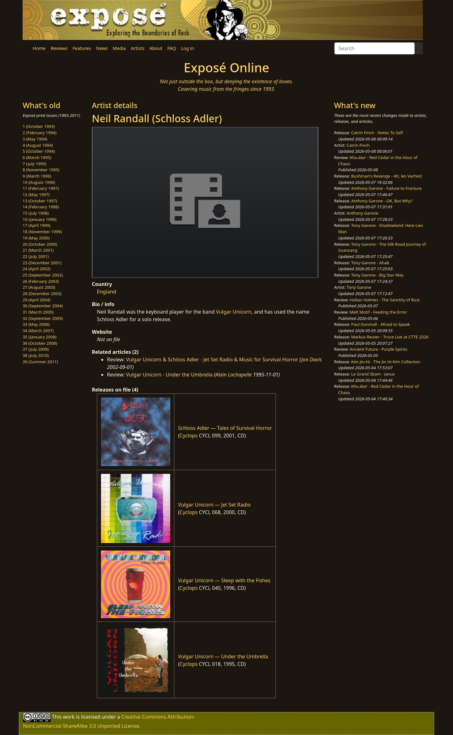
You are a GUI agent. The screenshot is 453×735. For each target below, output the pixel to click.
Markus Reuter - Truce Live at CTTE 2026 (389, 337)
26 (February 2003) (41, 281)
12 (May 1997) (36, 194)
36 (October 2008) (40, 343)
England (106, 291)
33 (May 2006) (36, 324)
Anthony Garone (362, 213)
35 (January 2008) (39, 337)
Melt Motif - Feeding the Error (378, 312)
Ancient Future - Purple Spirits (378, 349)
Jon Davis (311, 359)
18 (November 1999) (42, 231)
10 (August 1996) (39, 182)
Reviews (59, 48)
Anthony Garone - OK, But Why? (381, 201)
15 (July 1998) (36, 213)
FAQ (171, 48)
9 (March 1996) (37, 176)
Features (82, 48)
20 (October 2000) (40, 244)
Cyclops (189, 435)
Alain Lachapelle (233, 374)
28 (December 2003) (42, 293)
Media (119, 48)
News (102, 48)
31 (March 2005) (38, 312)
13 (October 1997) (40, 201)
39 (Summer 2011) (40, 362)
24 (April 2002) (36, 269)
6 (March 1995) (37, 157)
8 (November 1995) (41, 170)
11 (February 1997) (41, 188)
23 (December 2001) (42, 263)
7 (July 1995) (34, 164)
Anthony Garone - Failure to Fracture (386, 188)
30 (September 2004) (43, 306)
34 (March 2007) (38, 330)
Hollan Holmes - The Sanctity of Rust (385, 300)
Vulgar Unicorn (233, 311)
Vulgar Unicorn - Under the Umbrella (169, 374)
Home (39, 48)
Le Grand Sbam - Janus (373, 374)
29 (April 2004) (36, 300)
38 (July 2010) (36, 355)
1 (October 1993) (39, 126)
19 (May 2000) (36, 238)
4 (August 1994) (38, 145)
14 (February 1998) (41, 207)
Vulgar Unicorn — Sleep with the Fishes (224, 580)
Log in (187, 48)
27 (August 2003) (39, 287)
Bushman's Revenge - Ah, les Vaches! (386, 176)
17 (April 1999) (36, 225)
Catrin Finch (358, 145)
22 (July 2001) (36, 256)
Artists (137, 48)
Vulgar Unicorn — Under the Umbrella (223, 656)
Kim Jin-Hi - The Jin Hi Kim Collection (385, 362)
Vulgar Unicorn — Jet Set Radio (214, 504)
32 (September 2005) (43, 318)
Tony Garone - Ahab (370, 263)
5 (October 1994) (39, 151)
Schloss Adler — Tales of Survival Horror (225, 428)
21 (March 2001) (38, 250)
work (69, 716)
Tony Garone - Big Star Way (377, 275)
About (155, 48)
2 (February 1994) (39, 132)
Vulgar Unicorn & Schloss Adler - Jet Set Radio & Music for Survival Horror (212, 359)
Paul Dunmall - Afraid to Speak (380, 324)
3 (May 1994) (35, 139)
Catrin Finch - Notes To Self (377, 132)
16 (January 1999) (39, 219)
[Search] (374, 48)
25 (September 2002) (43, 275)
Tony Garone (359, 287)
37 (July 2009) (36, 349)
